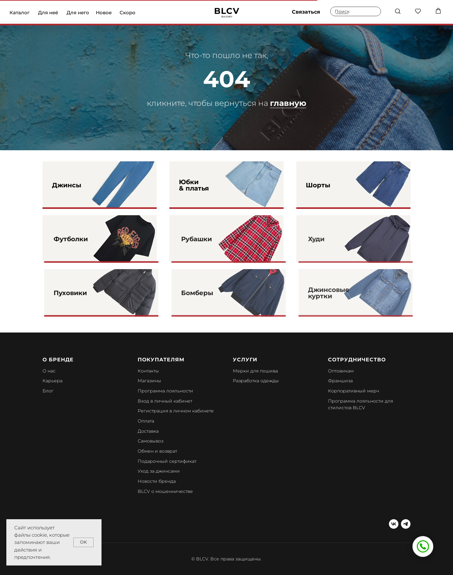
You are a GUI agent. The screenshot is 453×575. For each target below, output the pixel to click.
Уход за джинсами (159, 471)
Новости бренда (157, 481)
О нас (49, 371)
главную (288, 103)
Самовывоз (150, 441)
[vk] (393, 524)
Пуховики (82, 293)
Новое (104, 13)
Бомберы (208, 293)
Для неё (48, 13)
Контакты (148, 371)
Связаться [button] (306, 12)
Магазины (149, 381)
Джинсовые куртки (338, 293)
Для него (78, 13)
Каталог (20, 13)
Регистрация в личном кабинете (176, 411)
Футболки (82, 239)
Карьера (52, 381)
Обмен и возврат (157, 451)
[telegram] (405, 524)
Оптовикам (341, 371)
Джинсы (66, 185)
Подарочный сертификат (167, 461)
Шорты (318, 185)
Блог (48, 391)
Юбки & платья (194, 185)
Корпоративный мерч (353, 391)
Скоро (127, 13)
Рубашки (207, 239)
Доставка (148, 431)
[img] (227, 12)
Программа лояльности (165, 391)
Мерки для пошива (255, 371)
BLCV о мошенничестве (165, 491)
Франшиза (340, 381)
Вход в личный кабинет (165, 401)
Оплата (146, 421)
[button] (398, 11)
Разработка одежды (256, 381)
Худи (326, 239)
